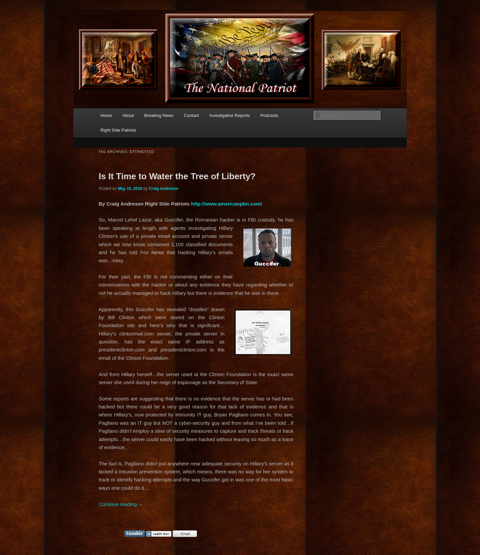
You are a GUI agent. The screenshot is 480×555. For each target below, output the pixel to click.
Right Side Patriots (118, 130)
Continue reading (121, 504)
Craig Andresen (163, 188)
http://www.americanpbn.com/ (226, 204)
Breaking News (158, 115)
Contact (191, 115)
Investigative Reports (229, 115)
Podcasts (269, 115)
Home (106, 115)
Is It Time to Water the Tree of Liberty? (177, 176)
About (128, 115)
